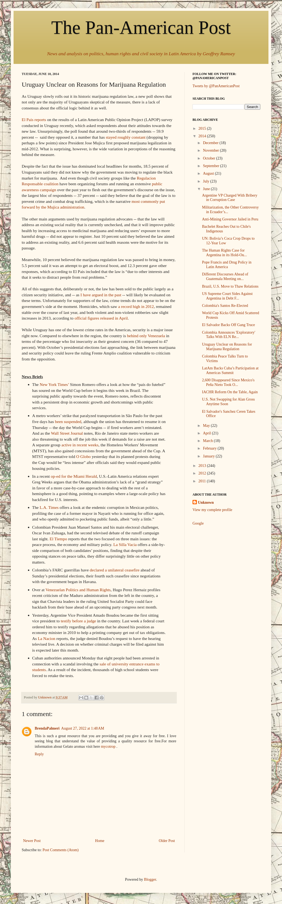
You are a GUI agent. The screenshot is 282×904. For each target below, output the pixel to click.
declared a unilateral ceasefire (114, 570)
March (208, 441)
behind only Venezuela (146, 335)
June (207, 189)
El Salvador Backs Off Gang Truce (228, 325)
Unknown (206, 502)
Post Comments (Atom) (61, 850)
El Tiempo (58, 538)
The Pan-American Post (141, 27)
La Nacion (46, 638)
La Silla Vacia (125, 544)
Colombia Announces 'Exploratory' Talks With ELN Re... (228, 334)
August (209, 173)
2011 (202, 481)
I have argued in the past (101, 294)
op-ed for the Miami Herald (74, 476)
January (209, 456)
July (206, 181)
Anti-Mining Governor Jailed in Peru (230, 219)
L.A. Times (49, 507)
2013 (202, 466)
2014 (202, 136)
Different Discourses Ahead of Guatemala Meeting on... (225, 276)
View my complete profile (212, 510)
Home (99, 841)
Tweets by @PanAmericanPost (216, 86)
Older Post (167, 841)
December (211, 143)
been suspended (68, 421)
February (210, 448)
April (207, 433)
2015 (202, 128)
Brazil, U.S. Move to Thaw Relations (230, 286)
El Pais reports (34, 119)
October (209, 158)
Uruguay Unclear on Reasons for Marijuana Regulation (227, 346)
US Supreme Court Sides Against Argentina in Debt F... (227, 296)
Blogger (150, 879)
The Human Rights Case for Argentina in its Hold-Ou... (224, 252)
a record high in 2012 (136, 306)
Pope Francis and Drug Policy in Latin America (226, 264)
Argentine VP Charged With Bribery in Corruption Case (229, 197)
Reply (39, 754)
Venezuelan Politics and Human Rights (78, 589)
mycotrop (108, 746)
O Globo (83, 456)
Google (198, 523)
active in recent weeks (80, 445)
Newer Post (32, 841)
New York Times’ (54, 384)
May (207, 426)
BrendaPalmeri (47, 728)
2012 (202, 473)
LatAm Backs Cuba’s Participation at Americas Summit (230, 370)
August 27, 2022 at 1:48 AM (82, 728)
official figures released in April (101, 318)
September (211, 166)
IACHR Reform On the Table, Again (230, 392)
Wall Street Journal (67, 433)
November (211, 150)
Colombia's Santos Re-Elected (225, 306)
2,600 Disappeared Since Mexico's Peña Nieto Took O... (228, 382)
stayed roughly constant (125, 137)
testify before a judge (78, 621)
